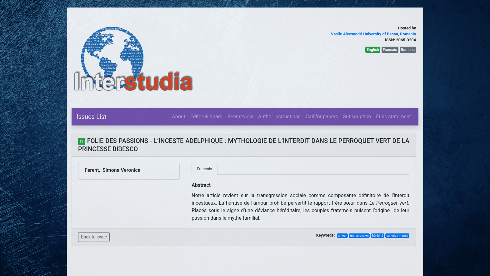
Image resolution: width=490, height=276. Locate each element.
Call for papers (322, 117)
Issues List (92, 116)
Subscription (357, 117)
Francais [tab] (204, 168)
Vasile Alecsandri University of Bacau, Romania (373, 34)
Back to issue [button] (94, 236)
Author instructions (279, 117)
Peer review (240, 117)
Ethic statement (393, 117)
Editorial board (206, 117)
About (178, 117)
